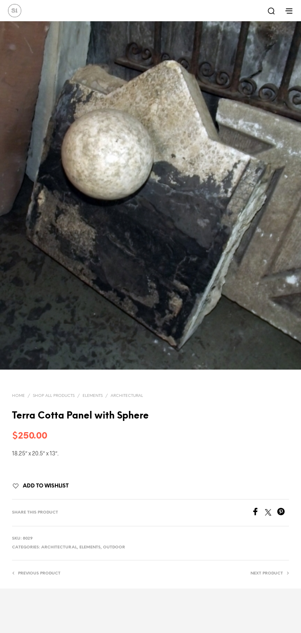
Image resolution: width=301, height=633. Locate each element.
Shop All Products (54, 396)
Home (18, 396)
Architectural (127, 396)
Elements (93, 396)
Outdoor (114, 547)
